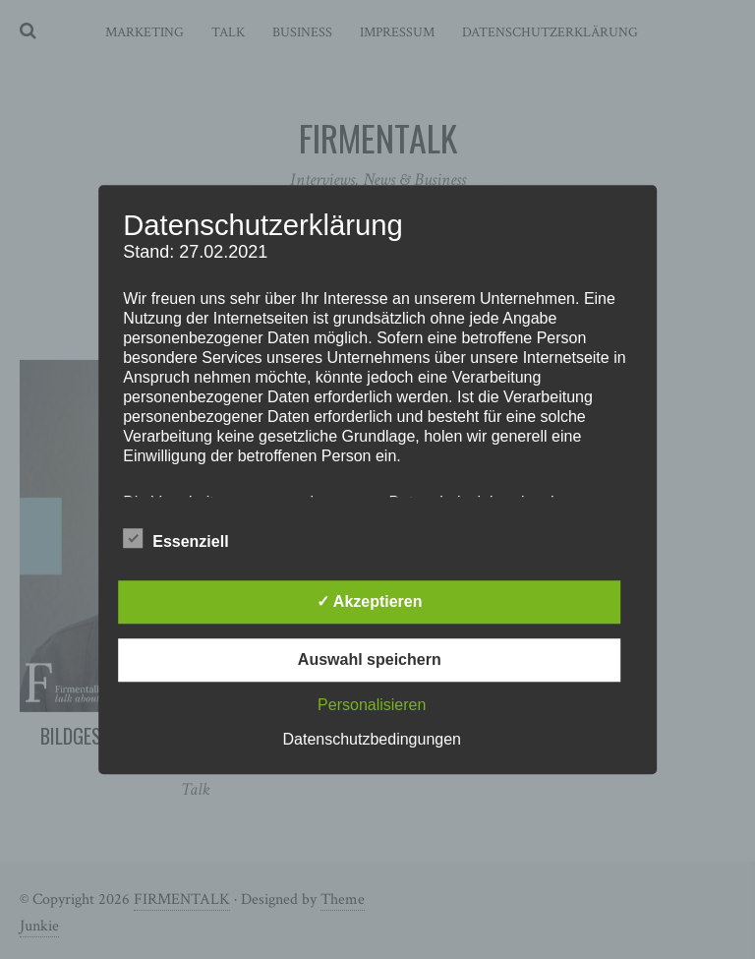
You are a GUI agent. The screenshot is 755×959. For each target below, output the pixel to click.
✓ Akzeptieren (370, 601)
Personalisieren (372, 704)
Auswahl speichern (369, 659)
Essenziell (175, 538)
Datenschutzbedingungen (372, 739)
